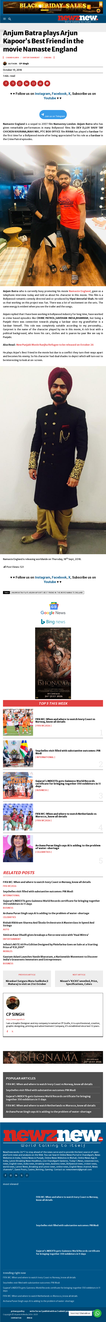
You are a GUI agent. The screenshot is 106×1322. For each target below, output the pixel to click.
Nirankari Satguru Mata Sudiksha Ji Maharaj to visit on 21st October (27, 982)
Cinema (47, 58)
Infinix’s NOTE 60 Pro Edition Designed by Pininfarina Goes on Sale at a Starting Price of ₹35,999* (50, 946)
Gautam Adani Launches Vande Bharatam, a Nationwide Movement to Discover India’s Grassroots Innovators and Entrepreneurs (50, 958)
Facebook (59, 94)
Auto (6, 929)
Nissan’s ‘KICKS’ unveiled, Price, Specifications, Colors (79, 982)
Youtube (50, 98)
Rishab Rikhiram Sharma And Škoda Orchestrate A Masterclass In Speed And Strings (48, 924)
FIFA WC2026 (43, 726)
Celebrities (43, 852)
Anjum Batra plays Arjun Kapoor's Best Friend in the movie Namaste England (47, 593)
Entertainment (12, 939)
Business (41, 790)
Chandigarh (12, 58)
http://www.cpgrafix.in (15, 1019)
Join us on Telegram (53, 115)
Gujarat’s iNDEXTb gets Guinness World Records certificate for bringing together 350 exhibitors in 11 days (68, 783)
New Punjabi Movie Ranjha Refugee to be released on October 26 (55, 344)
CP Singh (24, 63)
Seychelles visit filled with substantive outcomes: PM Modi (67, 752)
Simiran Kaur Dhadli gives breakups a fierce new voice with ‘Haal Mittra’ (46, 934)
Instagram (42, 94)
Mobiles (7, 951)
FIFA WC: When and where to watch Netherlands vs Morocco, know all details (66, 815)
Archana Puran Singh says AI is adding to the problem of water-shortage (67, 847)
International (45, 757)
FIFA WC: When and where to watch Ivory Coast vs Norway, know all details (65, 720)
